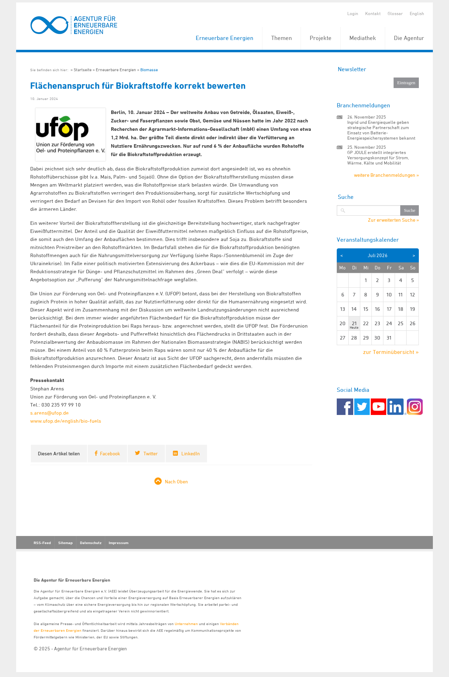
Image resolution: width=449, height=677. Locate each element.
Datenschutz (90, 542)
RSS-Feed (42, 542)
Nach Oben (176, 481)
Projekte (320, 37)
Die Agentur (409, 37)
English (417, 13)
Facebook (110, 453)
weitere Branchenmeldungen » (386, 175)
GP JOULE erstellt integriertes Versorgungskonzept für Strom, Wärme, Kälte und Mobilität (378, 157)
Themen (281, 37)
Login (352, 13)
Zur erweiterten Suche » (393, 219)
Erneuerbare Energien (224, 37)
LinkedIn (190, 453)
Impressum (118, 542)
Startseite (83, 69)
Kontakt (373, 13)
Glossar (395, 13)
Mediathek (362, 37)
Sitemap (65, 542)
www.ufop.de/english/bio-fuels (65, 421)
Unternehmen (186, 623)
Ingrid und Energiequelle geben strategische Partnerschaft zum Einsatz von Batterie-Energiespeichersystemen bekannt (381, 130)
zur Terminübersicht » (391, 352)
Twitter (150, 453)
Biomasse (149, 69)
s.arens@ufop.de (49, 413)
